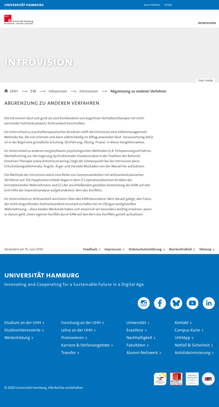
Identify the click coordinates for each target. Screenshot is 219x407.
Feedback (90, 249)
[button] (202, 5)
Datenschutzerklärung (145, 249)
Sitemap (205, 249)
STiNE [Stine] (168, 4)
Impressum (113, 249)
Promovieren (72, 337)
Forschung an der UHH (81, 322)
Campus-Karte (187, 330)
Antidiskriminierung (192, 352)
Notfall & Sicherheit (192, 345)
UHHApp (182, 337)
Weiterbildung (17, 337)
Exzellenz (134, 330)
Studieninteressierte (22, 330)
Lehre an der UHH (76, 330)
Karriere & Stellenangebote (85, 345)
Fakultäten (135, 345)
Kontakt (181, 322)
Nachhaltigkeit (139, 337)
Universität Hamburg (24, 4)
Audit (174, 374)
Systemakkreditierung (208, 374)
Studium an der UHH (22, 322)
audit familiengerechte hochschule (160, 378)
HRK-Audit (190, 376)
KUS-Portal (152, 4)
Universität (136, 322)
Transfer (68, 352)
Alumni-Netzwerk (142, 352)
